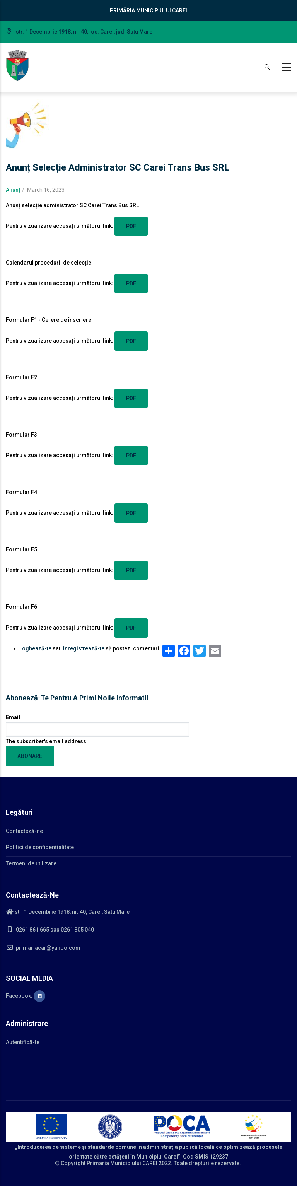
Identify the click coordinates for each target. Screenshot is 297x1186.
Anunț (13, 190)
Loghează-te (35, 648)
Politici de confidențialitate (40, 847)
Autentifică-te (22, 1042)
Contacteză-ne (24, 831)
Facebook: (25, 996)
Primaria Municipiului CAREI (122, 1163)
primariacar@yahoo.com (43, 948)
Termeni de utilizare (31, 863)
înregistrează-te (83, 648)
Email (13, 717)
